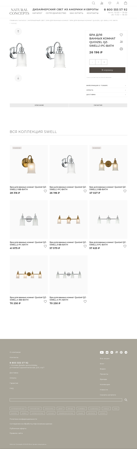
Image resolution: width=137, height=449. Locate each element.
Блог (102, 362)
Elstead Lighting (37, 412)
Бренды (103, 378)
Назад (13, 23)
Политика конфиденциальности (23, 418)
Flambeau (81, 407)
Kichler (51, 412)
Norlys (24, 412)
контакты (91, 412)
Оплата (89, 88)
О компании (15, 351)
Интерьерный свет (36, 20)
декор (60, 407)
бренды (70, 407)
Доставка (91, 93)
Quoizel (14, 412)
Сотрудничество (56, 13)
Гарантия (98, 104)
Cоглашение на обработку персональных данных (31, 422)
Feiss (116, 407)
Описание (39, 104)
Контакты (93, 13)
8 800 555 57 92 (115, 9)
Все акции (104, 357)
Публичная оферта (18, 427)
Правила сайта (16, 432)
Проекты (104, 373)
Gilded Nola (94, 407)
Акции (80, 412)
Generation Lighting (66, 412)
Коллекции (104, 383)
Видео (102, 367)
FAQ (11, 387)
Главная (14, 20)
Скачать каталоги (107, 393)
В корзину (107, 68)
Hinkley (106, 407)
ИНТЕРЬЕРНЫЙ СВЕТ (18, 407)
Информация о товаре (97, 84)
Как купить (76, 13)
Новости (103, 388)
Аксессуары (49, 407)
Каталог (37, 13)
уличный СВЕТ (35, 407)
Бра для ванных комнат (57, 20)
